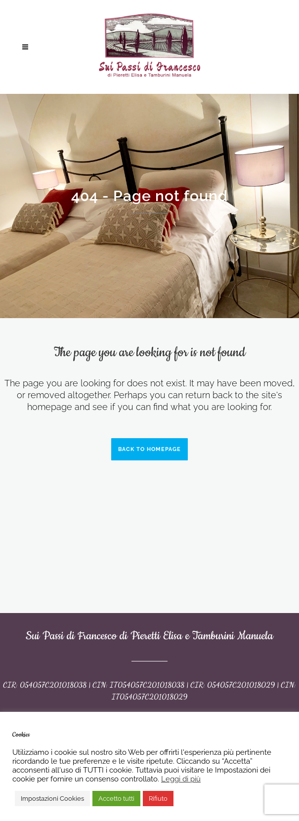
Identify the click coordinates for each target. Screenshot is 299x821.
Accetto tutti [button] (116, 798)
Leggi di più (181, 779)
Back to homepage (149, 449)
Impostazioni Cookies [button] (52, 798)
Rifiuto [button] (158, 798)
